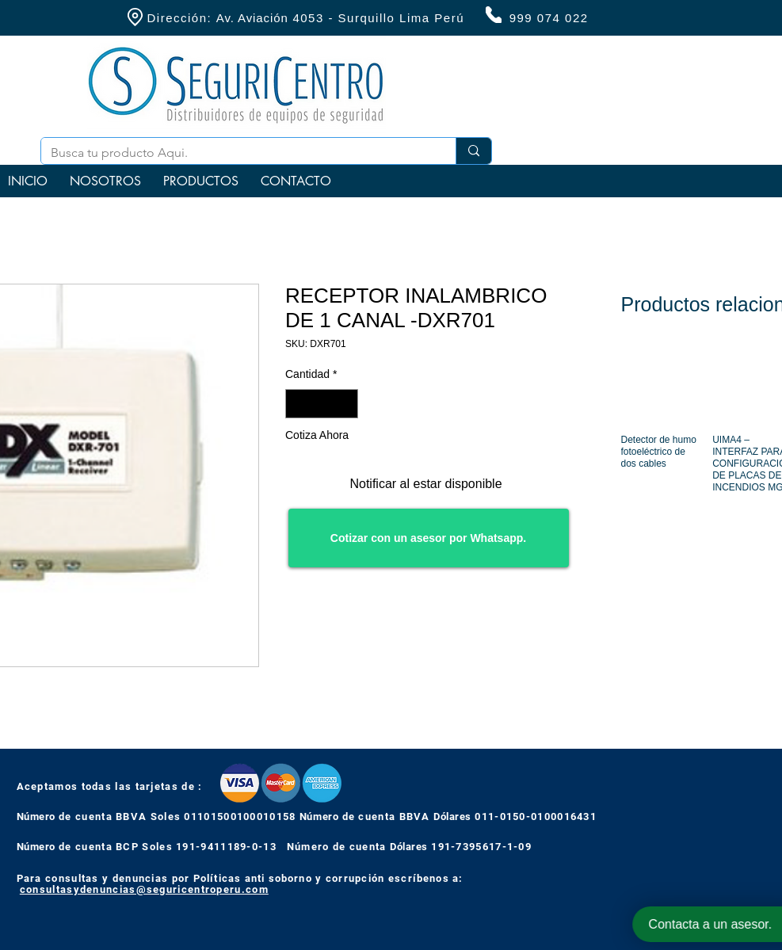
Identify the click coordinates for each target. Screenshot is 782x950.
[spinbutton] (321, 404)
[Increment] (346, 404)
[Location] (135, 17)
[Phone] (494, 14)
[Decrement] (297, 404)
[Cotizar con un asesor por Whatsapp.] (428, 538)
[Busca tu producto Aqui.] (236, 153)
